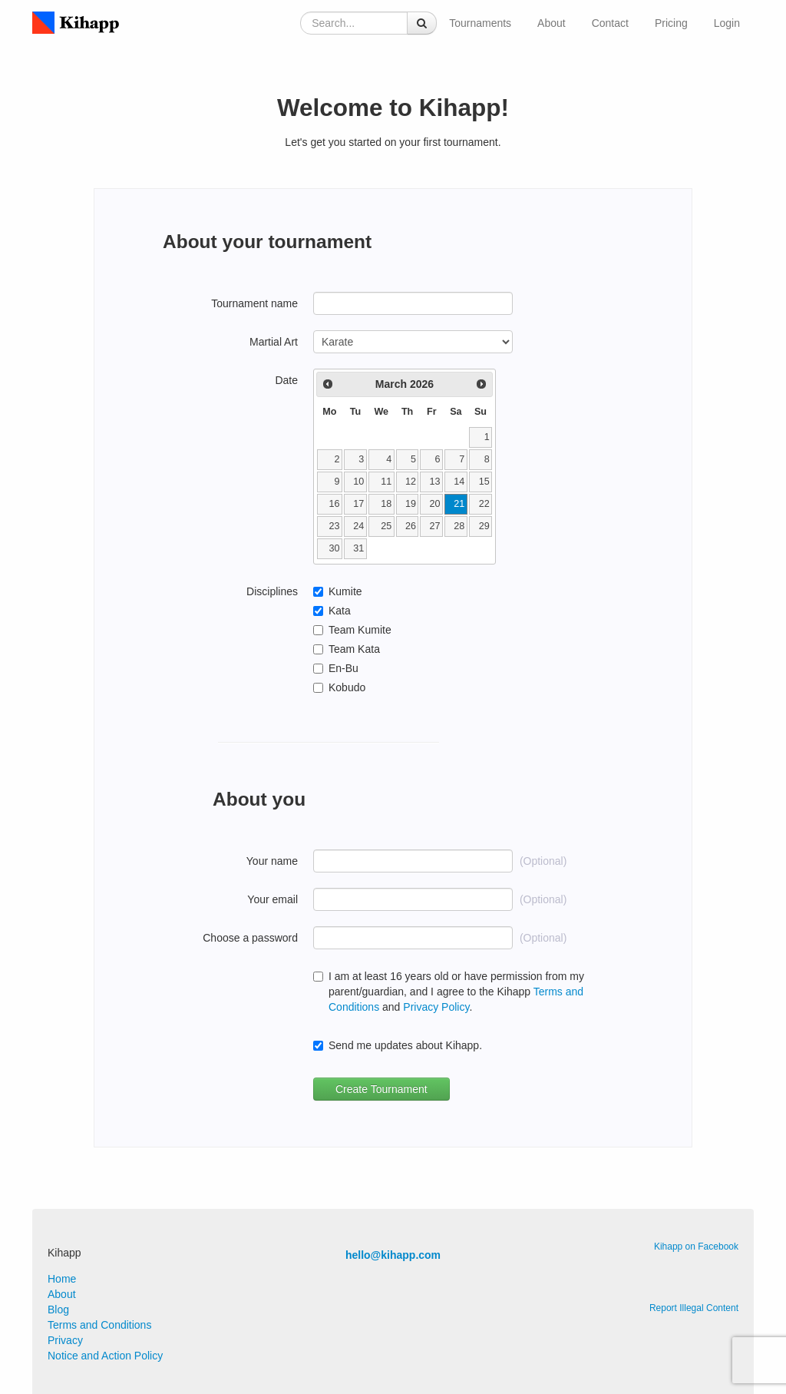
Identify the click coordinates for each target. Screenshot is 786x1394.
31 (358, 548)
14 (459, 481)
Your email (272, 899)
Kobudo (347, 687)
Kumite (345, 591)
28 (459, 526)
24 (358, 526)
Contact (610, 23)
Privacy (65, 1340)
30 (334, 548)
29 (484, 526)
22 (484, 503)
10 (358, 481)
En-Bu (343, 668)
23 (334, 526)
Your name (272, 861)
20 (435, 503)
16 (334, 503)
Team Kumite (360, 630)
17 (358, 503)
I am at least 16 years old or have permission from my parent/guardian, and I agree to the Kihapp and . (456, 991)
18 (386, 503)
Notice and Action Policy (105, 1355)
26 (410, 526)
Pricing (671, 23)
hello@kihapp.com (393, 1255)
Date (286, 380)
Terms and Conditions (99, 1325)
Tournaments (480, 23)
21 (459, 503)
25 (386, 526)
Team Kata (354, 649)
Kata (340, 610)
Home (62, 1279)
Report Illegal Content (693, 1308)
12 (410, 481)
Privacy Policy (436, 1007)
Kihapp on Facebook (696, 1246)
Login (727, 23)
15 (484, 481)
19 (410, 503)
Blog (58, 1309)
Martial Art (273, 342)
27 (435, 526)
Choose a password (250, 938)
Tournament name (254, 303)
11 (386, 481)
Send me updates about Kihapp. (405, 1045)
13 (435, 481)
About (551, 23)
